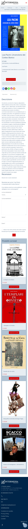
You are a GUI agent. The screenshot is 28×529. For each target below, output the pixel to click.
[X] (6, 88)
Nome (3, 217)
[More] (14, 88)
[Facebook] (3, 88)
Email (3, 223)
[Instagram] (11, 88)
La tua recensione (6, 198)
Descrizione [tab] (4, 94)
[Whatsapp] (9, 88)
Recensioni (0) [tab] (13, 94)
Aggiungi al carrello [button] (14, 286)
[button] (26, 2)
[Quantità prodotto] (3, 79)
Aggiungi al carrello (11, 79)
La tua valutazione (7, 192)
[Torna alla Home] (9, 2)
